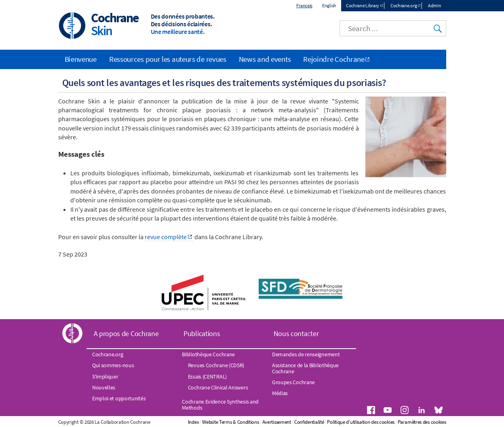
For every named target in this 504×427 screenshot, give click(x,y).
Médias (280, 393)
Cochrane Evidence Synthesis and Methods (220, 404)
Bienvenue (81, 59)
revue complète (166, 237)
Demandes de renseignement (306, 354)
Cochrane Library (362, 5)
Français (304, 5)
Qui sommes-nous (113, 365)
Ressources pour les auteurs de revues (167, 59)
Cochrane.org (403, 5)
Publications (201, 333)
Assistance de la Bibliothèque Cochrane (305, 368)
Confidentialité (309, 422)
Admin (434, 5)
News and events (265, 59)
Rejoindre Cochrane (334, 59)
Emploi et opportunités (119, 398)
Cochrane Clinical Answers (218, 387)
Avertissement (276, 422)
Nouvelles (103, 387)
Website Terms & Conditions (230, 422)
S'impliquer (105, 376)
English (329, 5)
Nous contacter (296, 333)
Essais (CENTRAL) (207, 376)
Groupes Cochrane (293, 382)
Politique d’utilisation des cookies (360, 422)
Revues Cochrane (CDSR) (216, 365)
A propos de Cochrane (126, 333)
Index (193, 422)
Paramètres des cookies (422, 422)
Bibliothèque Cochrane (208, 354)
